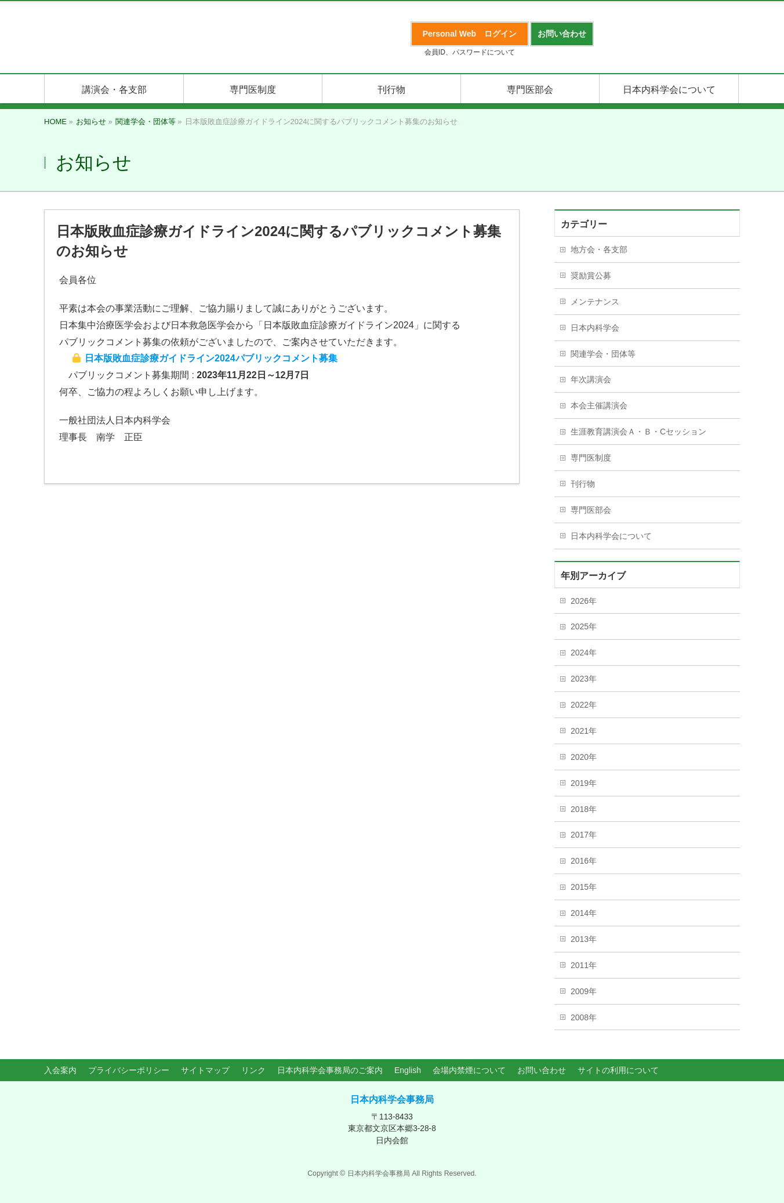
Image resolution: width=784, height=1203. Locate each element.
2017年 (584, 834)
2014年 (584, 913)
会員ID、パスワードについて (469, 52)
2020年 (584, 757)
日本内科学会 (595, 327)
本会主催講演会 (599, 405)
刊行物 (583, 483)
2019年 (584, 783)
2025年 (584, 626)
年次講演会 (591, 379)
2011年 (584, 965)
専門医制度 (591, 457)
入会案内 (60, 1070)
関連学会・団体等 (603, 353)
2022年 (584, 704)
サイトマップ (205, 1070)
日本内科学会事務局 (392, 1099)
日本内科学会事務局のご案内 (330, 1070)
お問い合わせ (541, 1070)
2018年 (584, 809)
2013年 (584, 939)
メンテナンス (595, 301)
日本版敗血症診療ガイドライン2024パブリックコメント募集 (211, 358)
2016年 (584, 860)
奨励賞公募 (591, 275)
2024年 (584, 652)
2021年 (584, 730)
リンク (253, 1070)
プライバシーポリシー (128, 1070)
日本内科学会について (611, 536)
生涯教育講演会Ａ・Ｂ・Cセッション (638, 431)
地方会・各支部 (599, 249)
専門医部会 (591, 509)
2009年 (584, 991)
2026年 (584, 601)
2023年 (584, 678)
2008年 (584, 1017)
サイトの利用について (618, 1070)
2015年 (584, 887)
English (407, 1070)
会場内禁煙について (469, 1070)
